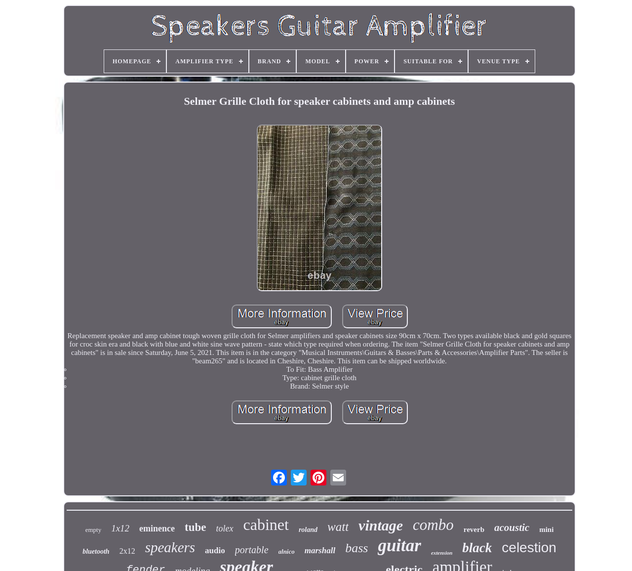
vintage (380, 525)
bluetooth (95, 551)
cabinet (266, 524)
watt (338, 526)
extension (441, 553)
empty (93, 529)
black (477, 547)
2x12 (127, 551)
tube (195, 527)
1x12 (120, 528)
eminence (157, 528)
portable (252, 549)
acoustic (511, 527)
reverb (474, 529)
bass (356, 548)
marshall (320, 550)
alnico (286, 551)
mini (546, 529)
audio (215, 550)
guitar (399, 545)
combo (433, 524)
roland (308, 529)
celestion (529, 547)
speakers (170, 547)
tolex (225, 528)
